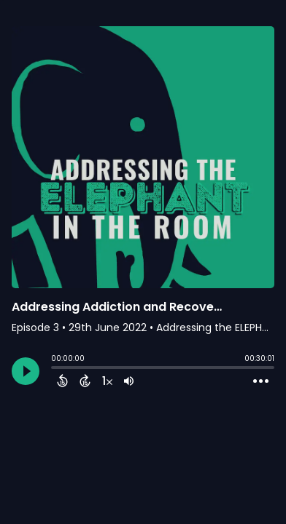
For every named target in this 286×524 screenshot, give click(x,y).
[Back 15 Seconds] (62, 380)
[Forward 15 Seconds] (85, 380)
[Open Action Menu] (260, 381)
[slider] (54, 369)
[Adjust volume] (128, 380)
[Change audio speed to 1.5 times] (107, 380)
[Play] (25, 371)
